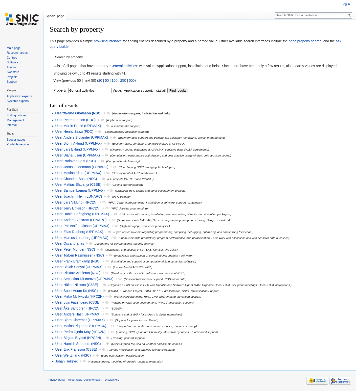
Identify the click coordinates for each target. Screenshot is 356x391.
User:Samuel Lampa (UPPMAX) (80, 190)
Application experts (19, 96)
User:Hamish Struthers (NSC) (78, 344)
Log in (346, 4)
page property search (305, 41)
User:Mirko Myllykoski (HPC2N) (79, 296)
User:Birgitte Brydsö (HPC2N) (78, 338)
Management (15, 120)
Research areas (17, 52)
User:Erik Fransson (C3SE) (76, 349)
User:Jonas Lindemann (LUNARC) (81, 167)
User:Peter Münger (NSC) (75, 249)
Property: (60, 90)
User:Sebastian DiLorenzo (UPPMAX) (84, 279)
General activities (124, 66)
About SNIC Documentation (85, 379)
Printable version (18, 144)
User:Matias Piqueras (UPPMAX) (80, 326)
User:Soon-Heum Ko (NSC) (76, 291)
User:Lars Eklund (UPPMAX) (77, 149)
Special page (55, 16)
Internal (12, 125)
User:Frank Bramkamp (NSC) (78, 261)
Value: (117, 90)
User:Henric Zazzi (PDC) (74, 131)
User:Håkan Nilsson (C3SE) (76, 285)
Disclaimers (112, 379)
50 (107, 80)
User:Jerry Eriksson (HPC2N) (77, 208)
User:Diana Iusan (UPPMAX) (77, 155)
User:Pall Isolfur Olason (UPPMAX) (82, 226)
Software (12, 62)
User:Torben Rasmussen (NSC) (79, 255)
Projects (12, 77)
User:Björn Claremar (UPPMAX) (80, 320)
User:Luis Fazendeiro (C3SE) (77, 302)
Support (12, 81)
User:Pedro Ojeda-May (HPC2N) (80, 332)
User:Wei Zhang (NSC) (73, 355)
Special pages (16, 139)
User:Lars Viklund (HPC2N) (76, 202)
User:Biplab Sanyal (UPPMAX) (78, 267)
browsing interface (108, 41)
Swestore (13, 72)
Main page (14, 48)
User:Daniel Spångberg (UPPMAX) (82, 214)
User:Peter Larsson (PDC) (75, 120)
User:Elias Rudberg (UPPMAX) (79, 232)
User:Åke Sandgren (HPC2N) (77, 308)
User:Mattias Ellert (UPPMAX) (78, 173)
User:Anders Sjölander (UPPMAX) (81, 137)
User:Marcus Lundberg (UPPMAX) (81, 238)
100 (114, 80)
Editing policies (16, 115)
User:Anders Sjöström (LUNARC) (81, 220)
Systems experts (18, 101)
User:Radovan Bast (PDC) (75, 161)
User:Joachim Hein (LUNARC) (78, 196)
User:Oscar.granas (69, 243)
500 (131, 80)
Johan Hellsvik (66, 361)
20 (100, 80)
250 (123, 80)
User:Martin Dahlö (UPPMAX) (78, 126)
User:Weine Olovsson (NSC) (78, 113)
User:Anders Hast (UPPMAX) (77, 314)
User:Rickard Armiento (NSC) (77, 273)
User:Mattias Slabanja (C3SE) (78, 184)
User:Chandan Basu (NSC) (76, 179)
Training (12, 67)
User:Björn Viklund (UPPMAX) (78, 143)
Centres (12, 57)
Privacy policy (56, 379)
